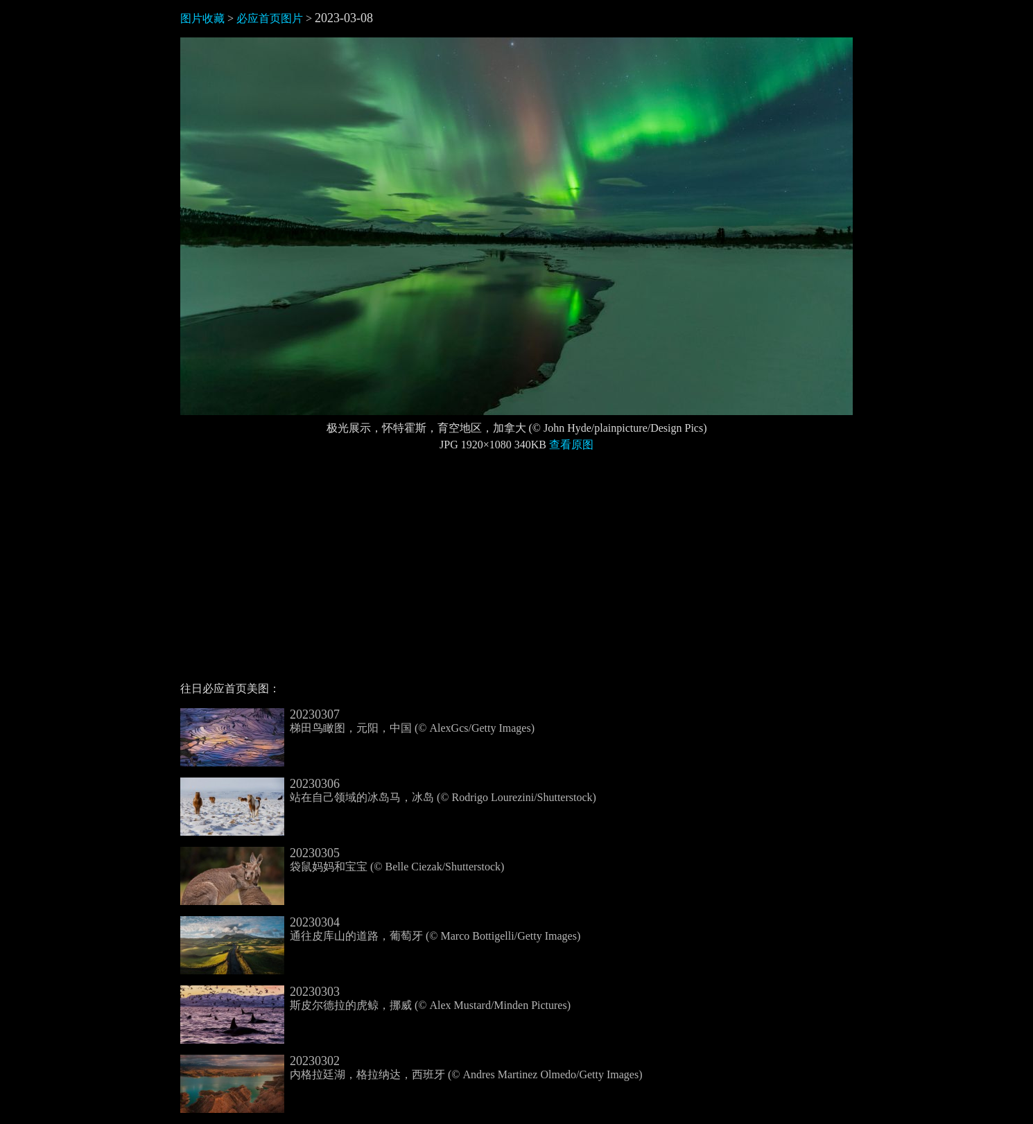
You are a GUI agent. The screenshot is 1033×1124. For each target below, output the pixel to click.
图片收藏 (202, 18)
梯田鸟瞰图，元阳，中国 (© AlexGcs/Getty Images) (357, 721)
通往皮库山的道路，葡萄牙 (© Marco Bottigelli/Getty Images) (380, 929)
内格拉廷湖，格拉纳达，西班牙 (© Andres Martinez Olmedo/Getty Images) (411, 1068)
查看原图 (571, 444)
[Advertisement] (516, 572)
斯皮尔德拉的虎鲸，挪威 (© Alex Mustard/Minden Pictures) (375, 998)
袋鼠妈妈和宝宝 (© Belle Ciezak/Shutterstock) (342, 860)
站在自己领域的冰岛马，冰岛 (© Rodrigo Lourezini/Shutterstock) (388, 791)
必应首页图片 (269, 18)
